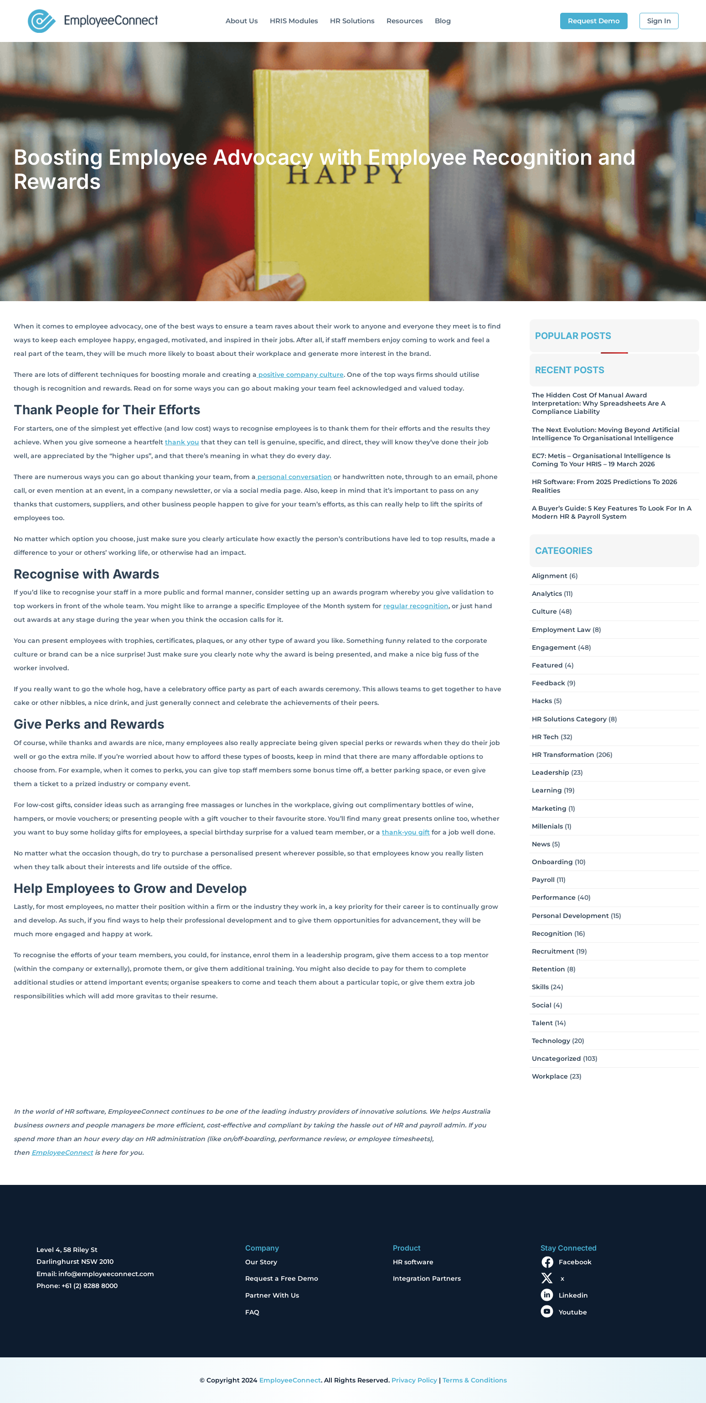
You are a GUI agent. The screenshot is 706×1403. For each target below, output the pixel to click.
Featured (547, 665)
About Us (242, 20)
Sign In (659, 20)
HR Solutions (352, 20)
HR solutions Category (569, 719)
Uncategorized (556, 1058)
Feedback (548, 683)
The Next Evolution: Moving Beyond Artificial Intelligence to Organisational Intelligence (606, 434)
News (541, 844)
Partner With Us (272, 1295)
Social (541, 1005)
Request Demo (594, 20)
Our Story (261, 1262)
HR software (413, 1262)
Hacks (542, 701)
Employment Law (561, 630)
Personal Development (570, 916)
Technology (551, 1041)
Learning (547, 790)
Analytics (547, 593)
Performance (554, 897)
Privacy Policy (414, 1380)
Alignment (549, 576)
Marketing (549, 808)
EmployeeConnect (62, 1152)
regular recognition (415, 606)
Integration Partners (427, 1278)
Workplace (550, 1076)
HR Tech (545, 737)
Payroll (543, 880)
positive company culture (300, 374)
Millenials (547, 826)
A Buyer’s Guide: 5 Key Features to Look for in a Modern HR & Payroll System (611, 512)
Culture (544, 611)
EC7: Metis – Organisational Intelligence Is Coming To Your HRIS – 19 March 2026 (601, 460)
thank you (182, 442)
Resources (404, 20)
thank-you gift (406, 832)
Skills (540, 987)
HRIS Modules (294, 20)
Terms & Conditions (475, 1380)
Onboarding (552, 862)
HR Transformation (563, 755)
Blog (443, 20)
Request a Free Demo (281, 1278)
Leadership (550, 772)
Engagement (554, 647)
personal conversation (294, 477)
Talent (542, 1023)
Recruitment (553, 951)
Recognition (552, 933)
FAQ (252, 1312)
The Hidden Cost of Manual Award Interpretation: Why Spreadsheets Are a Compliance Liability (598, 403)
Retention (548, 969)
